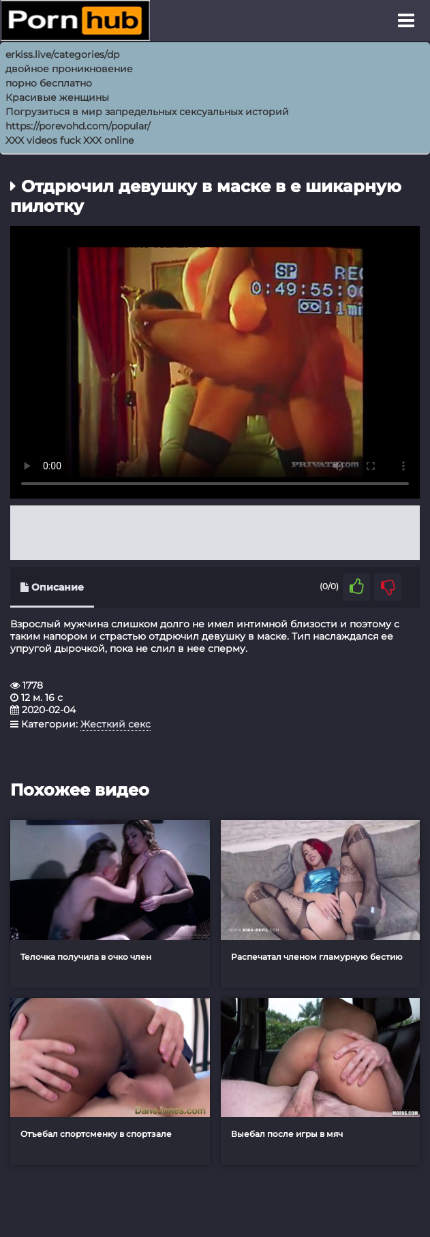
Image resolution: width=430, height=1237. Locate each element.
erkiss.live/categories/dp (62, 54)
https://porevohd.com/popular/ (78, 126)
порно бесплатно (48, 83)
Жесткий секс (115, 724)
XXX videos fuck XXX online (69, 140)
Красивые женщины (57, 97)
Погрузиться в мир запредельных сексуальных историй (147, 112)
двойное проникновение (69, 69)
